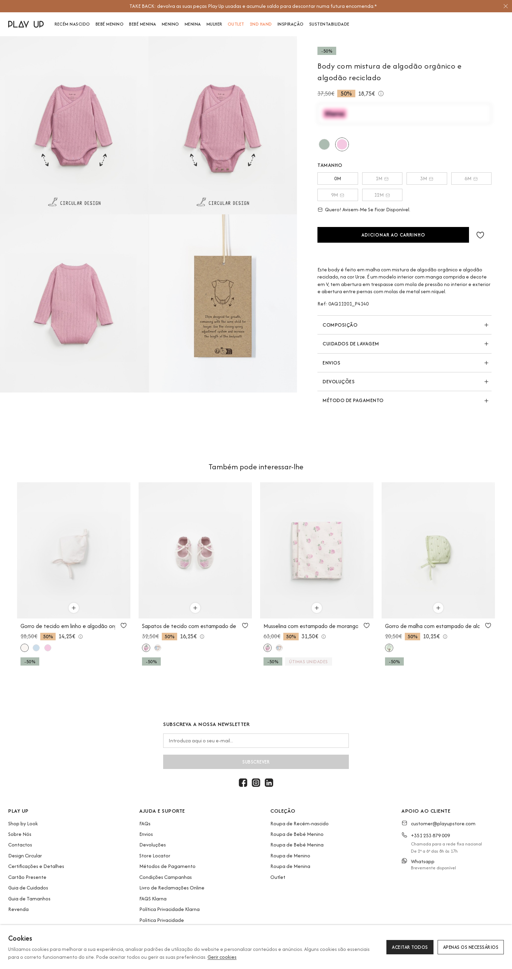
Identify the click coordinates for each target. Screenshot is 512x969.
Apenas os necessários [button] (471, 947)
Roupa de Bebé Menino (297, 834)
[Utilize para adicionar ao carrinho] (73, 607)
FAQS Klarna (153, 898)
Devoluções (152, 844)
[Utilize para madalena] (324, 144)
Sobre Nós (19, 834)
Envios (146, 834)
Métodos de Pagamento (167, 866)
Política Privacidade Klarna (169, 909)
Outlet (277, 877)
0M (337, 178)
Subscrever (256, 761)
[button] (480, 234)
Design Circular (25, 855)
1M (382, 178)
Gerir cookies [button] (222, 956)
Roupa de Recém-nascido (299, 823)
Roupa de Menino (290, 855)
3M (426, 178)
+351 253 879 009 (430, 835)
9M (337, 194)
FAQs (145, 823)
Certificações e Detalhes (36, 866)
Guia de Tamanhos (29, 898)
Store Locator (154, 855)
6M (471, 178)
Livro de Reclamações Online (171, 887)
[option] (253, 6)
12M (382, 194)
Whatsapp (423, 861)
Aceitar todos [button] (410, 947)
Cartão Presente (27, 877)
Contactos (20, 844)
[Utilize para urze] (342, 144)
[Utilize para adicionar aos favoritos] (123, 625)
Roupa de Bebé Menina (297, 844)
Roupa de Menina (290, 866)
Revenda (18, 909)
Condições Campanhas (165, 877)
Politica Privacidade (161, 920)
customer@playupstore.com (443, 823)
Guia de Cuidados (28, 887)
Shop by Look (23, 823)
